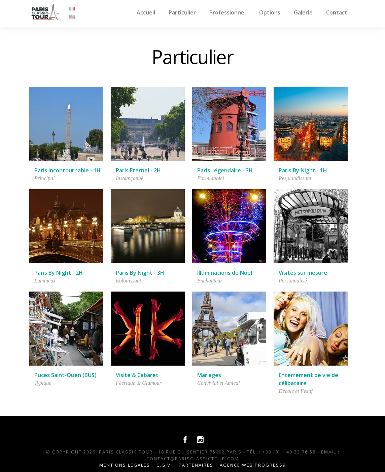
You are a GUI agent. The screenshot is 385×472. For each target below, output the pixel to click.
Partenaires (196, 465)
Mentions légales (124, 465)
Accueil (146, 12)
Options (269, 12)
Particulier (182, 12)
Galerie (303, 12)
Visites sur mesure (303, 272)
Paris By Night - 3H (140, 272)
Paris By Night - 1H (303, 170)
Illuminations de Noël (224, 272)
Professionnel (227, 12)
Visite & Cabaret (137, 375)
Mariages (209, 375)
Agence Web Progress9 (253, 465)
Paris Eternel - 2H (138, 170)
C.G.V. (164, 465)
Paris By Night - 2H (58, 272)
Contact (336, 12)
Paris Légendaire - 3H (225, 170)
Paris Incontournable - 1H (67, 170)
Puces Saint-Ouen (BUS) (65, 375)
